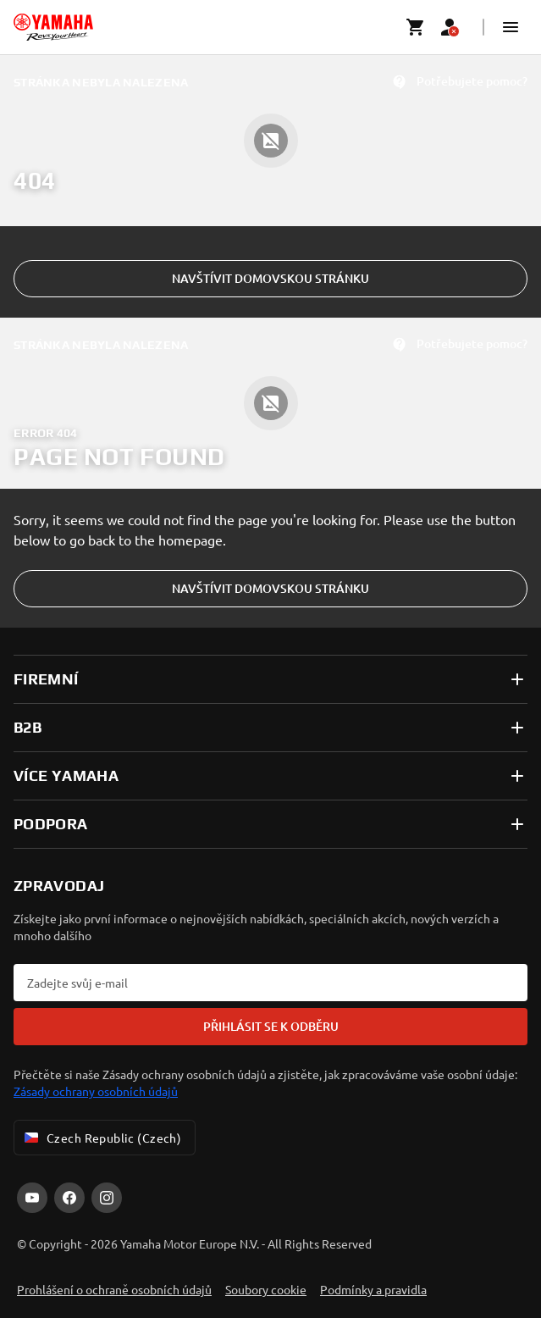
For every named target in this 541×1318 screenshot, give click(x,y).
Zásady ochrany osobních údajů (96, 1091)
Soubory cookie (265, 1289)
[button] (510, 27)
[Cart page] (416, 27)
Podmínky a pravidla (373, 1289)
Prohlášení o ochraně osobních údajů (114, 1289)
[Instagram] (106, 1197)
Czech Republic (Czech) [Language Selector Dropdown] (101, 1137)
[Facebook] (69, 1197)
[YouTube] (32, 1197)
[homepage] (53, 27)
